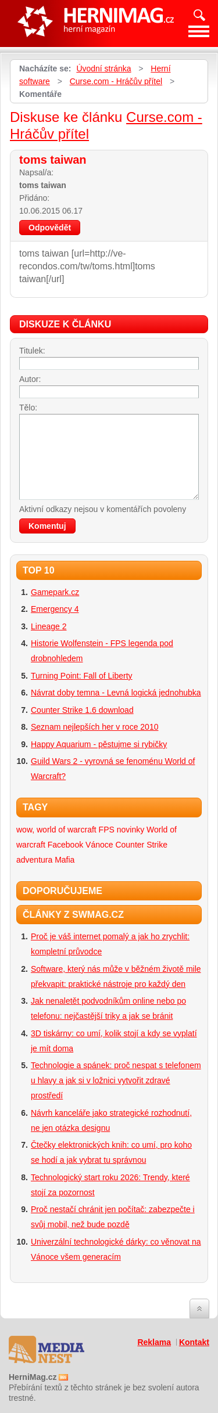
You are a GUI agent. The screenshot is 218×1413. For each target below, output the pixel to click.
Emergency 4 (54, 609)
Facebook (65, 844)
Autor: (30, 379)
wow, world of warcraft (56, 829)
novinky (130, 829)
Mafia (64, 859)
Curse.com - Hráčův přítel (116, 81)
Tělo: (28, 407)
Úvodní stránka (103, 68)
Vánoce (99, 844)
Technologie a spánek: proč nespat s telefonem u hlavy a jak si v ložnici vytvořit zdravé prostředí (116, 1080)
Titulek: (32, 350)
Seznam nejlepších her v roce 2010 (94, 726)
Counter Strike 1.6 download (82, 710)
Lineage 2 (49, 626)
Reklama (154, 1342)
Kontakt (194, 1342)
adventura (34, 859)
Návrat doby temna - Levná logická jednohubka (116, 692)
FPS (107, 829)
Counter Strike (141, 844)
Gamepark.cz (55, 592)
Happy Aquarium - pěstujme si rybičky (99, 744)
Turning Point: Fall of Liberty (82, 675)
